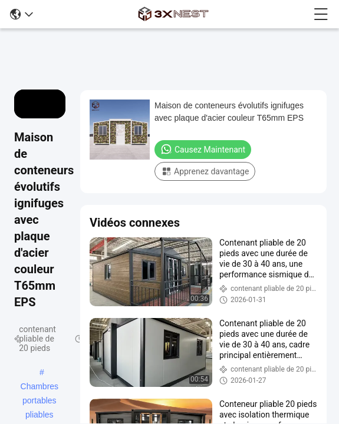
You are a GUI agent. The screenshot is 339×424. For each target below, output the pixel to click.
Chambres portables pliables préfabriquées (39, 387)
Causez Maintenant (202, 149)
